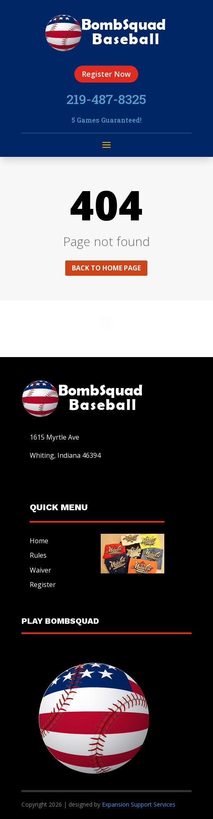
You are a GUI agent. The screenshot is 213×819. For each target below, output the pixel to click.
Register (43, 584)
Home (39, 540)
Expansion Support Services (137, 804)
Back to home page (106, 267)
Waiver (40, 570)
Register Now (106, 74)
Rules (38, 555)
